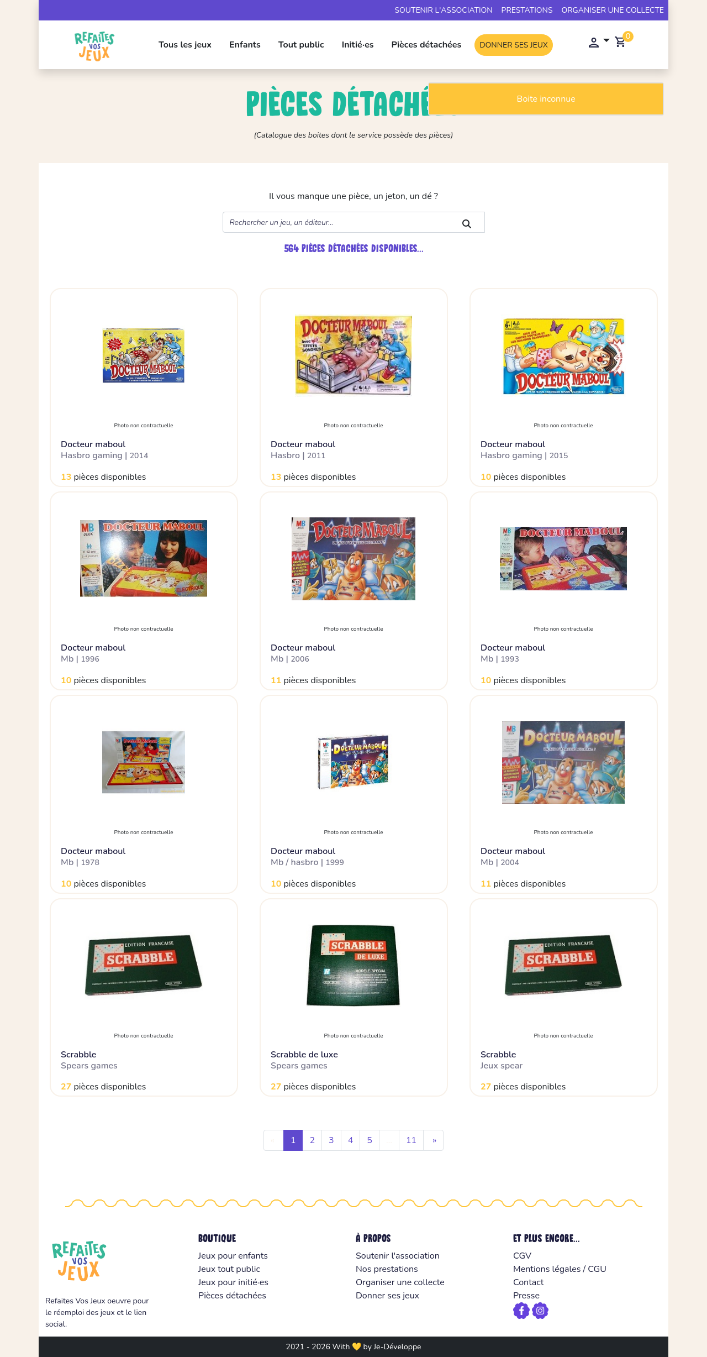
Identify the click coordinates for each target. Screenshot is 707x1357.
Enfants (245, 45)
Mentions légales (547, 1269)
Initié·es (358, 45)
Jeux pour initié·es (233, 1282)
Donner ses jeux (513, 45)
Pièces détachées (427, 45)
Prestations (527, 10)
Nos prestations (387, 1269)
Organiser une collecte (613, 10)
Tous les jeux (185, 45)
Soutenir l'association (443, 10)
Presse (526, 1296)
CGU (597, 1269)
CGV (522, 1256)
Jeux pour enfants (233, 1256)
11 (411, 1140)
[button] (595, 43)
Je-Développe (397, 1347)
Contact (528, 1282)
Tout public (301, 45)
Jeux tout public (229, 1269)
